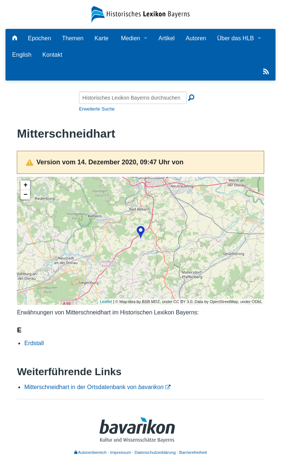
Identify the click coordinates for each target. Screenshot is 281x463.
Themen (73, 38)
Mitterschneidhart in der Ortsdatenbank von (94, 387)
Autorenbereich (90, 452)
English (21, 55)
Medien (130, 38)
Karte (101, 38)
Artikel (166, 38)
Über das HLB (235, 38)
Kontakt (52, 55)
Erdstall (34, 343)
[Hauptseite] (14, 38)
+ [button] (25, 185)
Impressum (120, 452)
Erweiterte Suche (97, 109)
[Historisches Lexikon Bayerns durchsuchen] (133, 98)
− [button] (25, 194)
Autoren (196, 38)
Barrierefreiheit (193, 452)
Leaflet (106, 301)
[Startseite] (140, 14)
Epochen (39, 38)
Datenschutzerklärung (155, 452)
